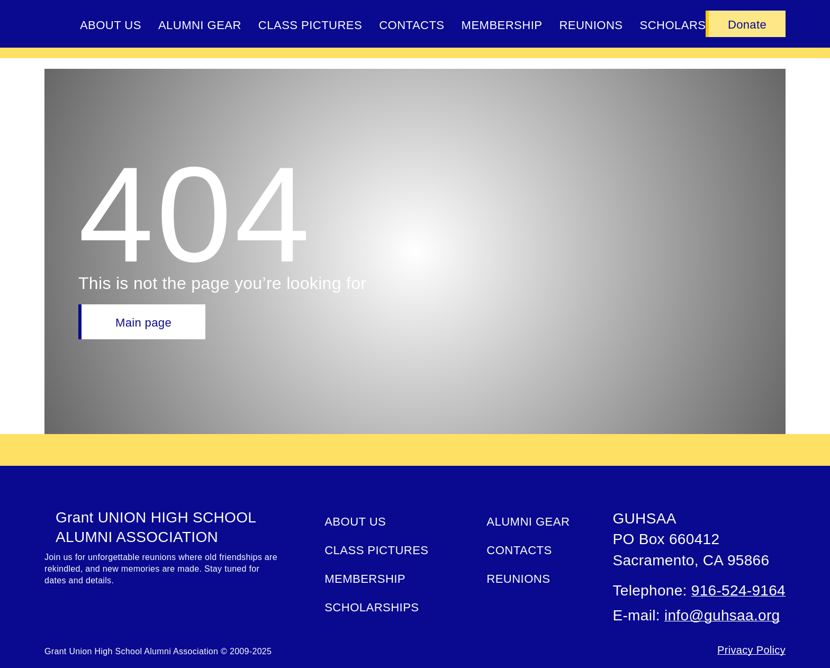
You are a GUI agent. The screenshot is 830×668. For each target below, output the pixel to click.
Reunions (590, 25)
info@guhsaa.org (722, 615)
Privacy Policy (751, 650)
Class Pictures (310, 25)
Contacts (411, 25)
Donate (747, 24)
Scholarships (371, 607)
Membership (502, 25)
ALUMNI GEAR (199, 25)
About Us (110, 25)
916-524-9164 (738, 590)
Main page (143, 322)
